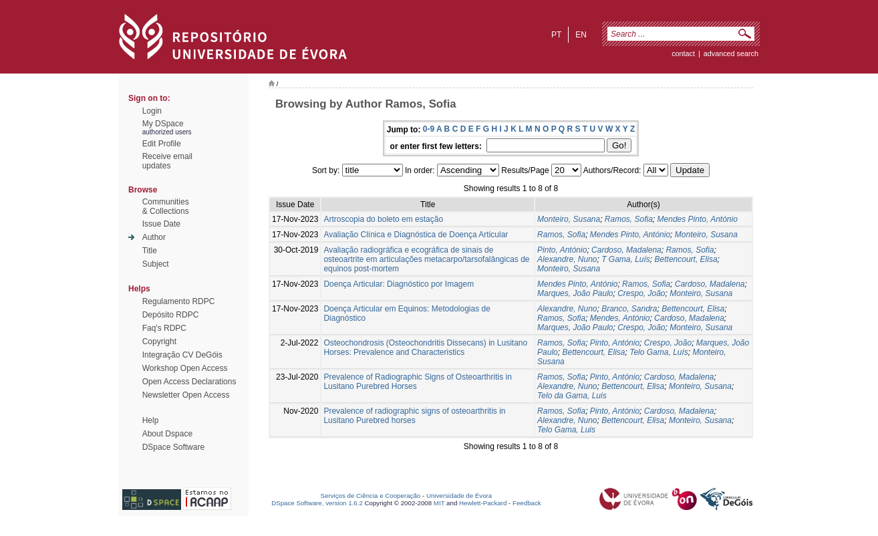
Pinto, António (562, 250)
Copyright (159, 341)
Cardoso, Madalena (626, 250)
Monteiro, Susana (568, 219)
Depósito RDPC (170, 314)
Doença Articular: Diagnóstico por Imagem (398, 284)
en (581, 34)
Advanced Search (731, 53)
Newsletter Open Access (186, 395)
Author (154, 237)
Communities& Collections (165, 206)
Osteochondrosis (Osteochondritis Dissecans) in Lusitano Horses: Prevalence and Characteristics (425, 347)
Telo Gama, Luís (658, 352)
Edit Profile (161, 143)
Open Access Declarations (189, 381)
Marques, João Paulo (575, 293)
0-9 (428, 129)
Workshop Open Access (185, 368)
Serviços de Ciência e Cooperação (371, 495)
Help (150, 420)
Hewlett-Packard (482, 503)
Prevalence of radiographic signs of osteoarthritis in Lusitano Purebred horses (414, 415)
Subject (155, 264)
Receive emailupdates (167, 161)
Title (149, 250)
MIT (439, 503)
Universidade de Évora (459, 495)
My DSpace (163, 123)
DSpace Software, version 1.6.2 (317, 503)
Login (152, 111)
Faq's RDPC (164, 328)
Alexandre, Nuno (567, 259)
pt (556, 34)
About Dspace (167, 433)
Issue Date (161, 224)
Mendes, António (620, 318)
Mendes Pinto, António (697, 219)
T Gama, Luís (625, 259)
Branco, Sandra (629, 308)
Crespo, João (641, 293)
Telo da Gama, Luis (572, 395)
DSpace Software (173, 447)
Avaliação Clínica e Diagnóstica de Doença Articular (415, 234)
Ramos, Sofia (629, 219)
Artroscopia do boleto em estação (383, 219)
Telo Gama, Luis (566, 429)
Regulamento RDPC (178, 301)
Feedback (527, 503)
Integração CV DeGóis (182, 355)
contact (683, 53)
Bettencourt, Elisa (686, 259)
